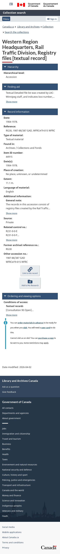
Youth (5, 516)
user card (45, 327)
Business (6, 444)
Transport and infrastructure (16, 485)
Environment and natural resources (19, 464)
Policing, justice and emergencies (18, 480)
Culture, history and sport (14, 474)
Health (5, 454)
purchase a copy (46, 338)
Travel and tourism (11, 438)
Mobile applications (11, 532)
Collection (47, 26)
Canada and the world (13, 490)
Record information (16, 111)
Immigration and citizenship (16, 433)
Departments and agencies (15, 413)
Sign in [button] (52, 18)
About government (11, 418)
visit (25, 327)
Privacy (5, 547)
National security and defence (17, 469)
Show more (11, 101)
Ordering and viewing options (22, 296)
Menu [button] (6, 18)
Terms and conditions (13, 542)
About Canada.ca (10, 537)
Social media (8, 527)
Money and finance (11, 495)
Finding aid (12, 86)
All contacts (7, 408)
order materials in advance (30, 322)
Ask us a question (10, 386)
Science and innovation (13, 500)
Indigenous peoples (12, 505)
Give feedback (9, 392)
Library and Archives (28, 26)
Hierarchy (11, 67)
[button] (30, 270)
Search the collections (17, 32)
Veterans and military (12, 510)
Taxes (5, 459)
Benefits (6, 449)
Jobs (4, 428)
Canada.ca (8, 26)
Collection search (14, 12)
